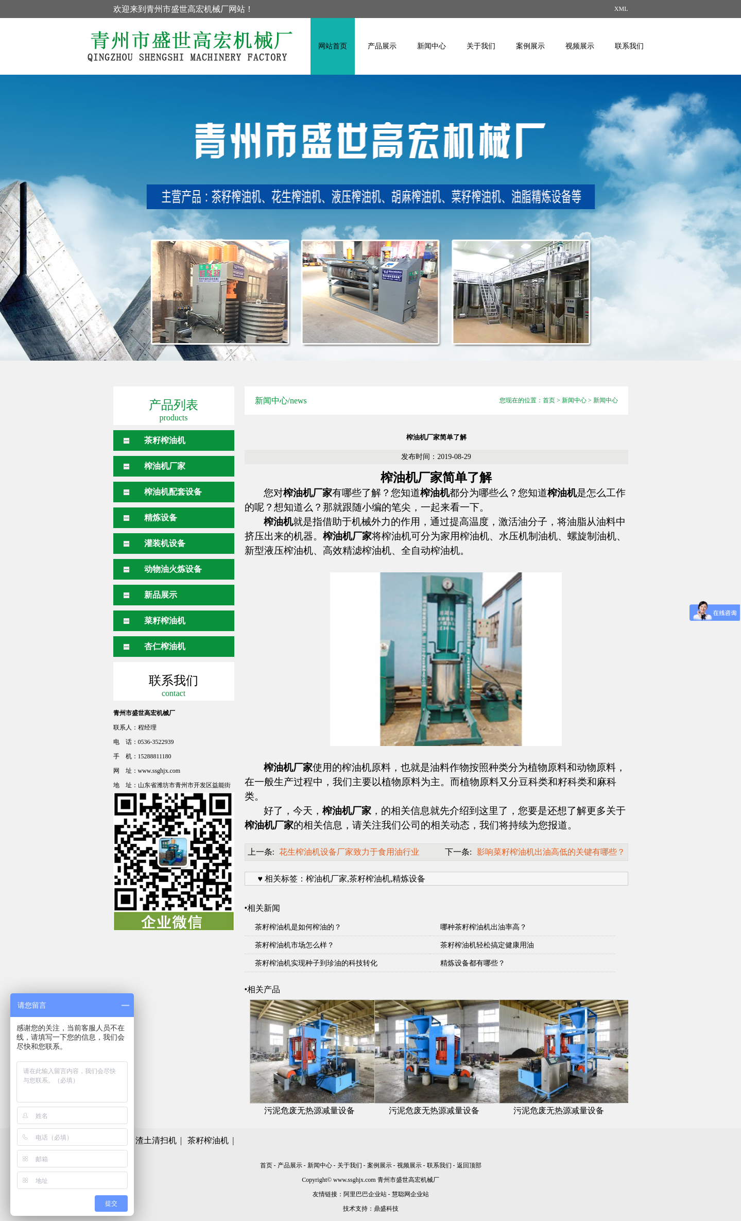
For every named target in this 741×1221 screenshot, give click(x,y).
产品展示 (382, 46)
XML (621, 8)
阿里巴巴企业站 (365, 1194)
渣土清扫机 (156, 1140)
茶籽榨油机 (164, 440)
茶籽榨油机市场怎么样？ (294, 945)
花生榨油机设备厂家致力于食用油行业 (349, 851)
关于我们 (481, 46)
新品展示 (160, 594)
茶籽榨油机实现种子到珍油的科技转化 (316, 963)
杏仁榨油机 (164, 646)
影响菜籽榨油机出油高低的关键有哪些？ (551, 851)
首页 (549, 400)
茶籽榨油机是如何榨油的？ (298, 927)
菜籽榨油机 (164, 620)
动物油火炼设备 (173, 569)
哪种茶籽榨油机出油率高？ (483, 927)
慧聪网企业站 (410, 1194)
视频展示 (579, 46)
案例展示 (530, 46)
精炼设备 (160, 517)
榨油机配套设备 (173, 491)
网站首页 (332, 46)
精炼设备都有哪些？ (472, 963)
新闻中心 (431, 46)
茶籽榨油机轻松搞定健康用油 (487, 945)
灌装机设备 (164, 543)
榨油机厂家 (164, 466)
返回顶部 (469, 1165)
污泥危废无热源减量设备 (309, 1110)
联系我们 (629, 46)
